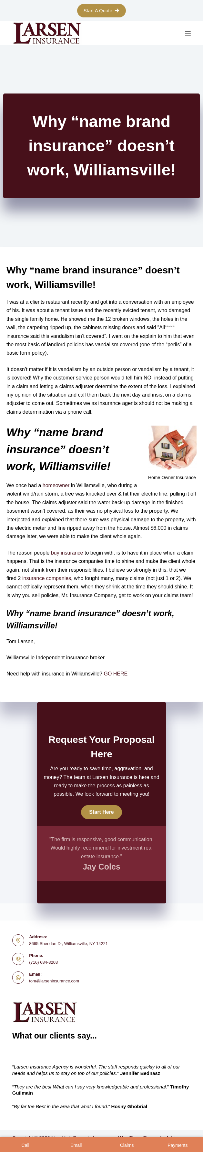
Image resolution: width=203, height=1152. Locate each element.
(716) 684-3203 (43, 962)
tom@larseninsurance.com (54, 981)
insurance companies (46, 578)
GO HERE (115, 673)
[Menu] (188, 33)
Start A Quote (102, 10)
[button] (101, 812)
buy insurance (66, 553)
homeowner (55, 485)
